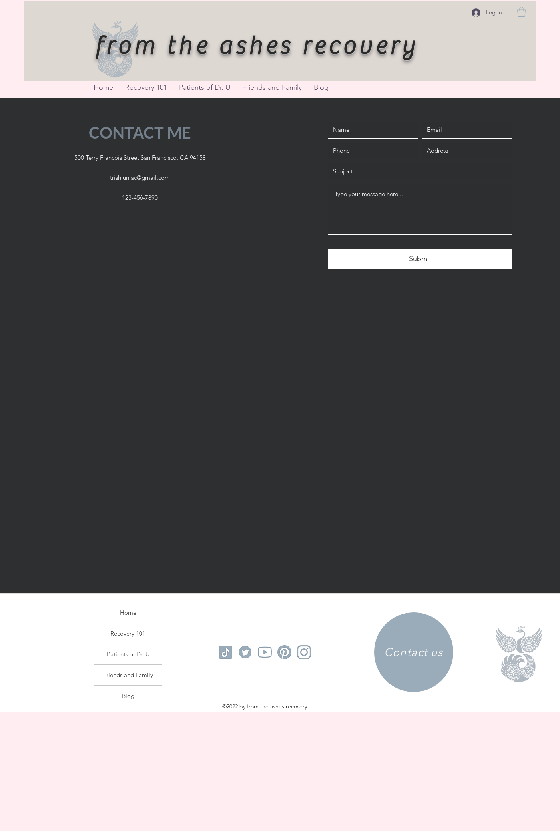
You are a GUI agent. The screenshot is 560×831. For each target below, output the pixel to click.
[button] (521, 12)
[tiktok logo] (225, 652)
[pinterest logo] (284, 652)
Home (128, 612)
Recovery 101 (127, 633)
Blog (128, 696)
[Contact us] (413, 652)
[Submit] (420, 259)
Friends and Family (128, 675)
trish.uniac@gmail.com (140, 177)
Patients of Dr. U (128, 654)
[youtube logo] (265, 652)
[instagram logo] (304, 652)
